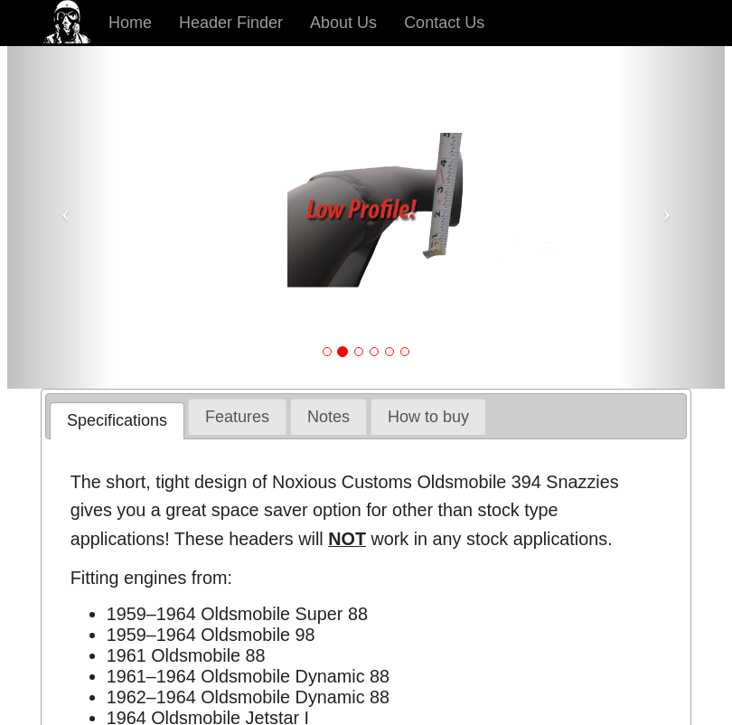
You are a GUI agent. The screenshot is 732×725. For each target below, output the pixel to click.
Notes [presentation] (328, 417)
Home (130, 23)
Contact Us (444, 23)
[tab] (117, 420)
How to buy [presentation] (428, 417)
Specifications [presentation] (117, 420)
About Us (343, 23)
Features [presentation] (237, 417)
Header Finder (231, 23)
